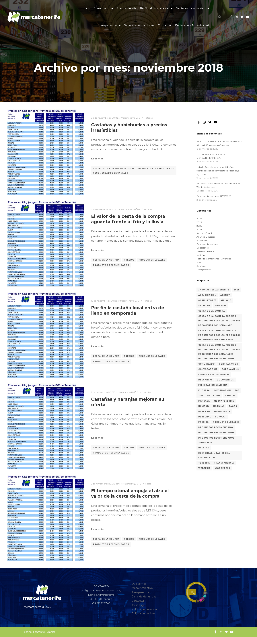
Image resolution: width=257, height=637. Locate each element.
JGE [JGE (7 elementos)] (237, 390)
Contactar (138, 600)
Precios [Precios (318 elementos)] (203, 422)
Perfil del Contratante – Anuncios (213, 258)
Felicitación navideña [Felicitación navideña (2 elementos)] (212, 385)
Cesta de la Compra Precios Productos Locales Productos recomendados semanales (133, 170)
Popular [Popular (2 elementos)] (220, 417)
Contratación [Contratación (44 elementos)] (228, 364)
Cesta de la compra (106, 260)
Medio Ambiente (205, 251)
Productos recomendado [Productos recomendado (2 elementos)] (215, 427)
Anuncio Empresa (205, 236)
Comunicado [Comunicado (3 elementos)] (206, 364)
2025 (199, 225)
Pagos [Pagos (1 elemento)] (233, 406)
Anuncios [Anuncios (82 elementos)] (204, 305)
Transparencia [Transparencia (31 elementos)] (224, 463)
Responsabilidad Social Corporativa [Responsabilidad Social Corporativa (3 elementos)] (214, 455)
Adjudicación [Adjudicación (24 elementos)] (207, 295)
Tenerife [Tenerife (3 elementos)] (204, 463)
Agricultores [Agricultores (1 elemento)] (207, 300)
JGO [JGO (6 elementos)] (200, 395)
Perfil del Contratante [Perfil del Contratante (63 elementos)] (214, 411)
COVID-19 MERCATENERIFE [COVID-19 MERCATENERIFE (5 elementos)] (213, 374)
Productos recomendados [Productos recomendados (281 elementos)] (216, 432)
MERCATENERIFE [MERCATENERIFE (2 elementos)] (224, 401)
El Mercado (202, 240)
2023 (199, 218)
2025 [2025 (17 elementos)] (237, 290)
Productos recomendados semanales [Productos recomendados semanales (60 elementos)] (216, 440)
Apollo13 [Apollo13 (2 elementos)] (220, 305)
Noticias (149, 118)
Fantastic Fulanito (44, 632)
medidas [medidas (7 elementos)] (230, 395)
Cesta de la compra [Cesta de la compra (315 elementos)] (211, 311)
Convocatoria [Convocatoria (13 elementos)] (207, 369)
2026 (199, 229)
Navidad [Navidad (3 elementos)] (203, 406)
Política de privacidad (145, 609)
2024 (199, 222)
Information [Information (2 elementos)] (222, 390)
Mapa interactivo (142, 588)
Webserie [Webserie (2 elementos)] (204, 468)
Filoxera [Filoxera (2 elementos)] (204, 390)
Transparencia (203, 269)
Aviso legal (138, 605)
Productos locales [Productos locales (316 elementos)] (226, 422)
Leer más (97, 158)
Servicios (200, 266)
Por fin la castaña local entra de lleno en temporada (127, 310)
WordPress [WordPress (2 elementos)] (222, 468)
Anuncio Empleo (205, 233)
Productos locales (152, 260)
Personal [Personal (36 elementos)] (204, 417)
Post (198, 262)
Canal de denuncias (144, 596)
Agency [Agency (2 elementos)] (225, 295)
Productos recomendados (111, 265)
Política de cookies (143, 613)
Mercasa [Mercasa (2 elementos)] (204, 401)
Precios (129, 260)
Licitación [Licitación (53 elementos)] (214, 395)
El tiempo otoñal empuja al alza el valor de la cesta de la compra (130, 493)
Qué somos (139, 583)
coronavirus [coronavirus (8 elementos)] (230, 369)
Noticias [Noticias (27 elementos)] (219, 406)
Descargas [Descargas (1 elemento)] (205, 380)
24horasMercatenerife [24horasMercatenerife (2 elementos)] (213, 290)
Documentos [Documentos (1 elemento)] (225, 380)
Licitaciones (202, 247)
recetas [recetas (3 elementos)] (203, 448)
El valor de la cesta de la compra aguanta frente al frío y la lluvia (128, 219)
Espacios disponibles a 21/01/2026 (213, 196)
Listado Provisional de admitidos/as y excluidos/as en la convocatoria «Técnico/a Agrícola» (217, 171)
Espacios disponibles (206, 244)
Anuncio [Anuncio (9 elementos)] (226, 300)
